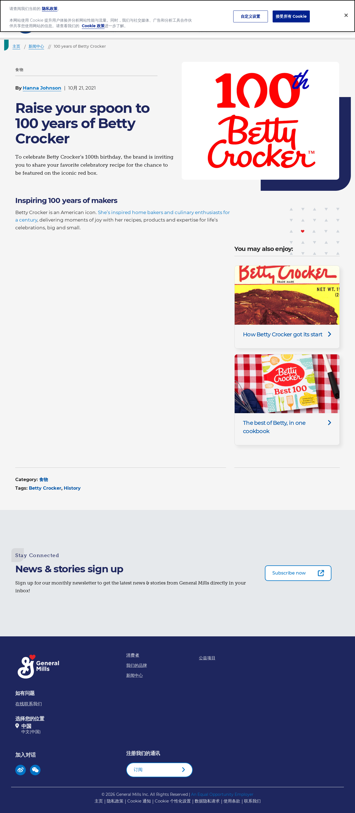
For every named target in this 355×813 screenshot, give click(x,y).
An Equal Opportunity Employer (222, 794)
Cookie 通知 (139, 801)
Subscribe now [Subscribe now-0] (289, 573)
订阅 (138, 769)
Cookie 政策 (93, 22)
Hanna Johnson (42, 88)
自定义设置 (250, 12)
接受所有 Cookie (291, 12)
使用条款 (232, 801)
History (72, 488)
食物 (43, 479)
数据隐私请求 (207, 801)
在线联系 (24, 704)
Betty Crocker (45, 488)
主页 (99, 801)
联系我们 (252, 801)
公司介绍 (112, 29)
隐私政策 (115, 801)
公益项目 (207, 657)
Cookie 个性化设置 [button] (173, 801)
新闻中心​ (298, 29)
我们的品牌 (205, 29)
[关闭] (346, 11)
